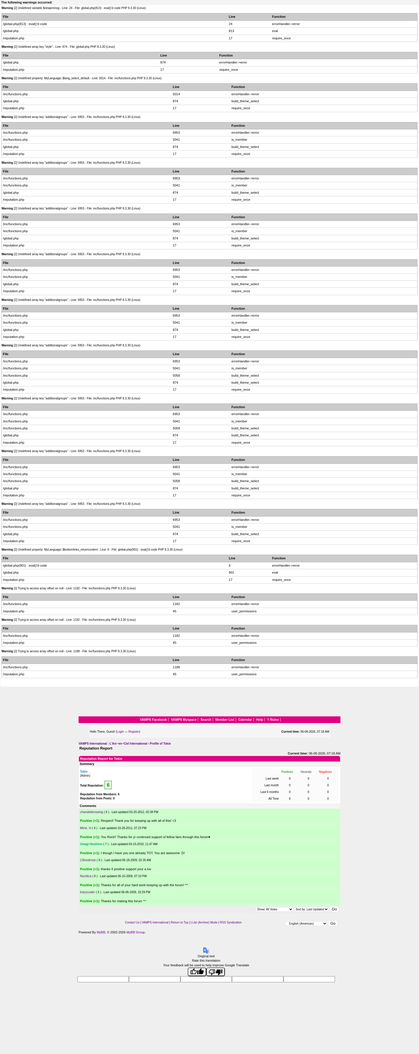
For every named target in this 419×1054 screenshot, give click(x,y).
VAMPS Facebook (153, 719)
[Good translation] (197, 971)
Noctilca (85, 876)
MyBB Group (136, 932)
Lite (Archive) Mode (205, 922)
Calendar (245, 719)
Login (120, 731)
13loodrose (88, 860)
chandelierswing (91, 812)
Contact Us (132, 922)
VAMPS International (155, 922)
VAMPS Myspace (183, 719)
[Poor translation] (215, 971)
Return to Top (179, 922)
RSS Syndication (231, 922)
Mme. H (85, 828)
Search (205, 719)
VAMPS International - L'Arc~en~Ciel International (113, 743)
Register (133, 731)
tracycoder (87, 892)
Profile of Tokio (160, 743)
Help (259, 719)
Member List (224, 719)
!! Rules (273, 719)
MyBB (101, 932)
